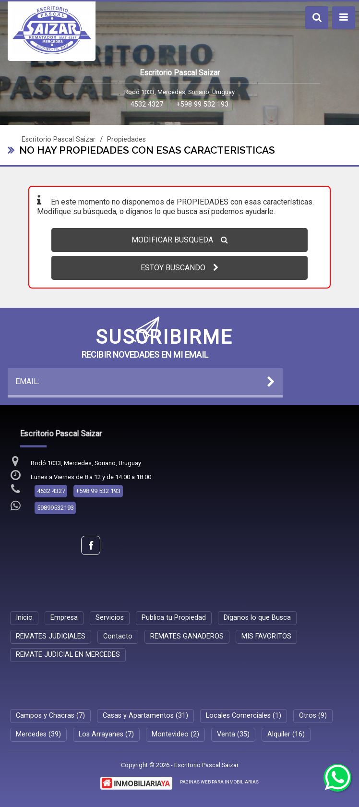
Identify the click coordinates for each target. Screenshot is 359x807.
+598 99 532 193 (202, 104)
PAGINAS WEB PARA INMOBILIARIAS (219, 781)
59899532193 (55, 507)
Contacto (117, 636)
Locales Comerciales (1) (243, 715)
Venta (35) (233, 734)
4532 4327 (147, 104)
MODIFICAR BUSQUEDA (180, 239)
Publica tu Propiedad (174, 618)
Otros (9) (313, 715)
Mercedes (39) (38, 734)
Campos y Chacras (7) (50, 715)
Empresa (64, 618)
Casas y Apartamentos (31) (145, 715)
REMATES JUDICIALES (50, 636)
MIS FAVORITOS (266, 636)
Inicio (24, 618)
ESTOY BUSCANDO (179, 267)
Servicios (110, 618)
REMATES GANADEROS (187, 636)
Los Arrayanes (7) (106, 734)
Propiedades (126, 139)
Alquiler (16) (286, 734)
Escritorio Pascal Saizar (59, 139)
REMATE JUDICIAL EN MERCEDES (68, 654)
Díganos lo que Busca (257, 618)
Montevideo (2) (175, 734)
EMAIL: (145, 381)
